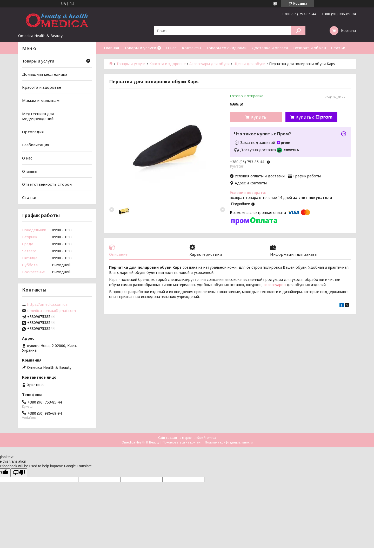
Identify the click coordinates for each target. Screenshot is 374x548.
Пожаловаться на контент (182, 442)
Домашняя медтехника (44, 74)
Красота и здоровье (167, 63)
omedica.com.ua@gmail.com (51, 310)
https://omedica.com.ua (47, 304)
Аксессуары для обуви (209, 63)
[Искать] (298, 30)
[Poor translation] (19, 472)
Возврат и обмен (309, 47)
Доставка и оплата (270, 47)
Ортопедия (33, 131)
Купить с (314, 117)
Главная (111, 47)
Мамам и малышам (40, 100)
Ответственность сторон (47, 184)
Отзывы (29, 171)
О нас (171, 47)
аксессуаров (275, 284)
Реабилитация (35, 144)
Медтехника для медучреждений (38, 116)
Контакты (191, 47)
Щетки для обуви (249, 63)
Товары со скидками (226, 47)
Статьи (338, 47)
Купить (258, 117)
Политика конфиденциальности (229, 442)
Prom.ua (210, 437)
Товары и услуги (140, 47)
